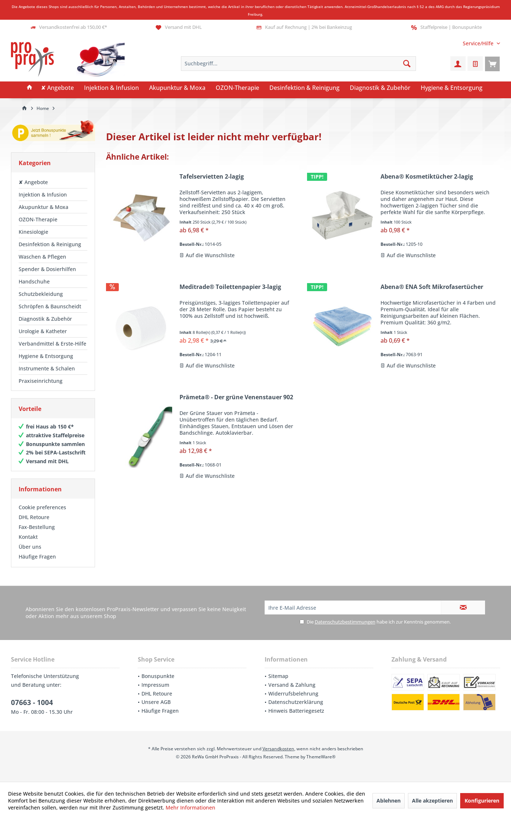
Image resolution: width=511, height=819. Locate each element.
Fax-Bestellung (37, 526)
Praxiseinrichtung (41, 380)
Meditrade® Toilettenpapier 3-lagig (230, 287)
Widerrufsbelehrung (293, 693)
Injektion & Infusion (43, 194)
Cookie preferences (42, 507)
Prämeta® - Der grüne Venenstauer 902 (236, 397)
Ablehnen (388, 800)
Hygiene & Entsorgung (46, 356)
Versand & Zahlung (291, 684)
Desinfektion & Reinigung (50, 244)
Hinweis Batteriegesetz (296, 710)
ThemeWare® (321, 757)
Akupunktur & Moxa (43, 206)
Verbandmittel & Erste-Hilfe (52, 343)
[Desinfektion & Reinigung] (304, 88)
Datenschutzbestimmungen (345, 621)
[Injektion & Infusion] (111, 88)
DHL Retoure (34, 517)
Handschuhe (34, 281)
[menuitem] (478, 43)
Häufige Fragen (37, 556)
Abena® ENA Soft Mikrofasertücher (432, 287)
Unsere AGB (156, 701)
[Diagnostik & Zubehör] (380, 88)
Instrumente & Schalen (47, 368)
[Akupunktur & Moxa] (177, 88)
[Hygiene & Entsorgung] (452, 88)
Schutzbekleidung (41, 293)
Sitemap (278, 676)
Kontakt (28, 536)
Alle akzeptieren (432, 800)
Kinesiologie (33, 231)
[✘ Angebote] (57, 88)
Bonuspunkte (157, 676)
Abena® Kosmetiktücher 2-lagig (427, 176)
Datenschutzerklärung (295, 701)
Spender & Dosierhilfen (47, 269)
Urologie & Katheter (43, 331)
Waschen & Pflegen (42, 256)
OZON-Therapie (38, 219)
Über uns (30, 546)
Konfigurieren (482, 800)
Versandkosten (278, 749)
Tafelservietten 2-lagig (211, 176)
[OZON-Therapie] (237, 88)
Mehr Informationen (190, 807)
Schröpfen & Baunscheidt (50, 306)
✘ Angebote (33, 182)
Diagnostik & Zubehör (45, 318)
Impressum (155, 684)
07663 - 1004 (32, 702)
